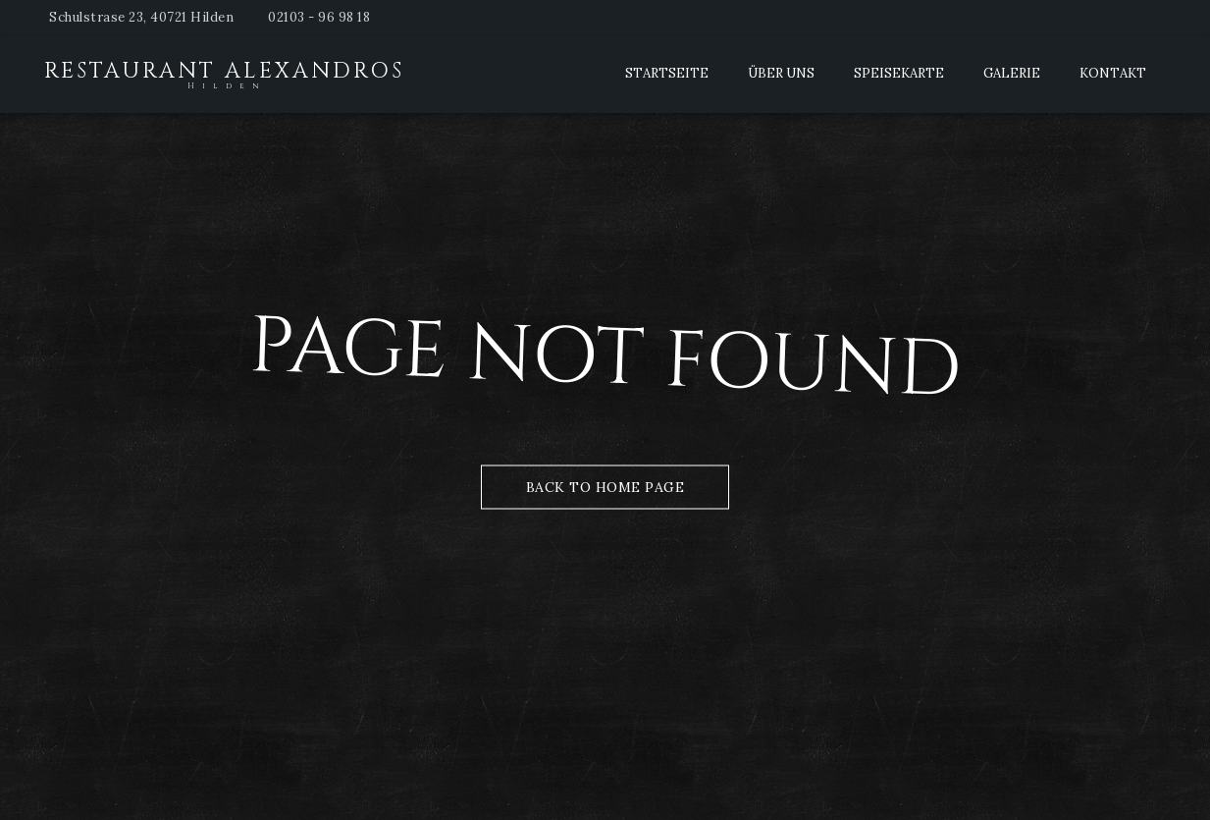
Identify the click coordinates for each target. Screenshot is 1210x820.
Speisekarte (899, 73)
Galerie (1011, 73)
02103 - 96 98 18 (319, 17)
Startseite (667, 73)
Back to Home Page (605, 486)
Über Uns (781, 73)
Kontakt (1112, 73)
